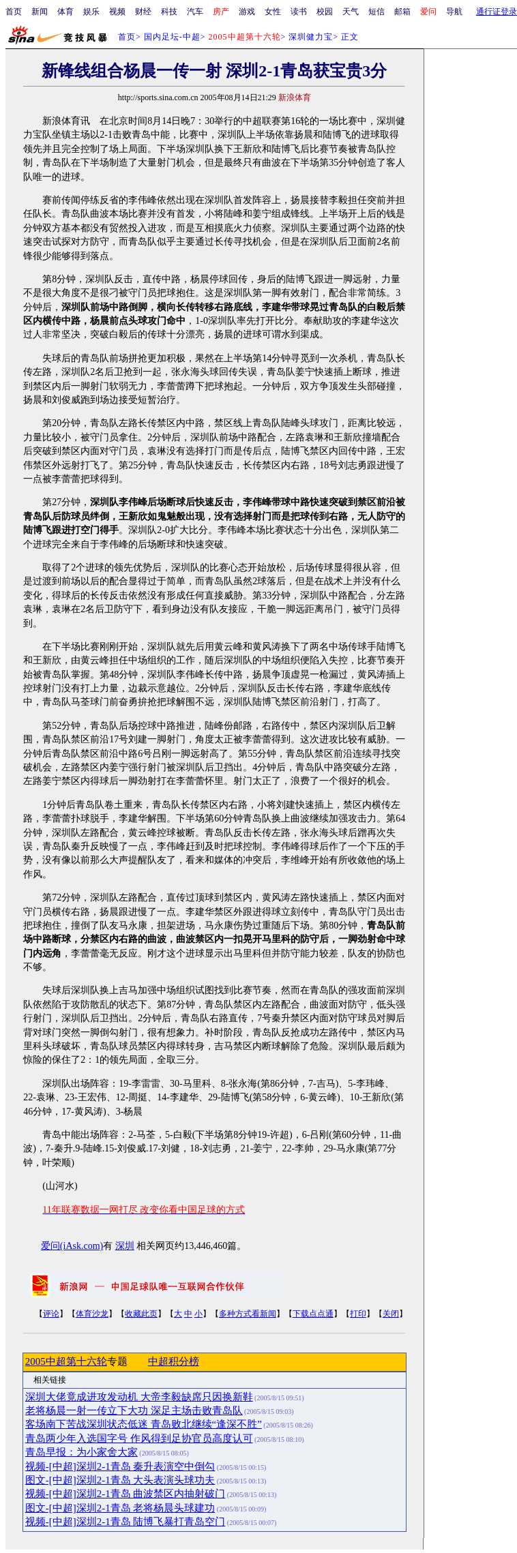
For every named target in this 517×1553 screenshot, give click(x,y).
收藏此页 (141, 1313)
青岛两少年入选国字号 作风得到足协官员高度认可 (139, 1438)
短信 (376, 11)
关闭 (391, 1313)
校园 (324, 11)
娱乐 (91, 11)
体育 (65, 11)
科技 (169, 11)
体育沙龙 (92, 1313)
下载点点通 (313, 1313)
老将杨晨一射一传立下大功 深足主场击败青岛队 (134, 1410)
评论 (51, 1313)
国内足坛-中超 (172, 37)
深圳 (124, 1246)
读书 (299, 11)
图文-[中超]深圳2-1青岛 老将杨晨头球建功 (120, 1508)
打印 (358, 1313)
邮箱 (402, 11)
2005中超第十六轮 (66, 1361)
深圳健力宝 (311, 37)
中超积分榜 (173, 1361)
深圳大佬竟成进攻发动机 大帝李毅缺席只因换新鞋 (139, 1396)
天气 (350, 11)
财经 (143, 11)
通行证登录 (496, 11)
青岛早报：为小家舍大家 (81, 1452)
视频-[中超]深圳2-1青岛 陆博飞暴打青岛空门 (125, 1521)
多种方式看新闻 (247, 1313)
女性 (273, 11)
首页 (13, 11)
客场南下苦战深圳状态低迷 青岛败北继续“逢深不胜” (143, 1424)
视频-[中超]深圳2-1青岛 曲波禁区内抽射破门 (125, 1493)
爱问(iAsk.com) (72, 1246)
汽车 (195, 11)
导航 (454, 11)
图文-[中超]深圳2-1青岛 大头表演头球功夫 (120, 1480)
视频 (117, 11)
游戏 (247, 11)
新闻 (39, 11)
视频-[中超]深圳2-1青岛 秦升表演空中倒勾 (120, 1466)
